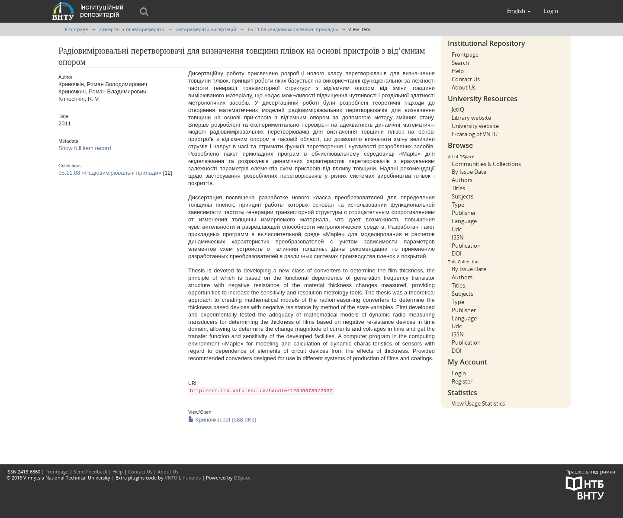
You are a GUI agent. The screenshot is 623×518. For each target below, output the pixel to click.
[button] (519, 11)
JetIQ (458, 109)
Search (460, 63)
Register (462, 381)
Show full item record (84, 148)
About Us (463, 87)
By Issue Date (469, 172)
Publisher (464, 213)
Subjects (462, 196)
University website (475, 126)
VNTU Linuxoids (183, 477)
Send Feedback (90, 471)
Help (458, 71)
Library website (471, 118)
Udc (457, 229)
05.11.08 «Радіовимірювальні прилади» (293, 29)
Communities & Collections (486, 164)
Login (459, 373)
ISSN (458, 237)
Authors (462, 180)
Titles (458, 188)
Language (464, 221)
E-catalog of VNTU (475, 134)
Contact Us (466, 79)
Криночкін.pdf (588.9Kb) (222, 419)
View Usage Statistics (478, 403)
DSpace (242, 477)
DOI (457, 253)
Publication (466, 245)
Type (458, 204)
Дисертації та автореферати (132, 29)
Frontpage (76, 29)
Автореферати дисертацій (206, 29)
